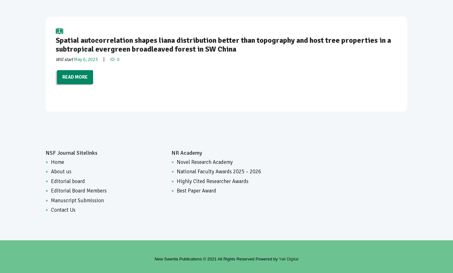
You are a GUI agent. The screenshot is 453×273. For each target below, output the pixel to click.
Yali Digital (289, 259)
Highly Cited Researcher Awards (213, 181)
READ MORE (75, 77)
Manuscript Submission (77, 200)
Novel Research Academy (205, 162)
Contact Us (63, 210)
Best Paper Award (196, 190)
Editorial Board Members (79, 190)
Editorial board (68, 181)
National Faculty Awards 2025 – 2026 (219, 171)
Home (57, 162)
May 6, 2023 (86, 59)
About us (61, 171)
